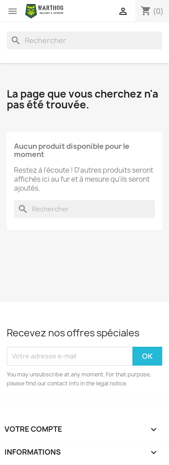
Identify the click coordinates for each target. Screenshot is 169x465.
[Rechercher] (84, 40)
